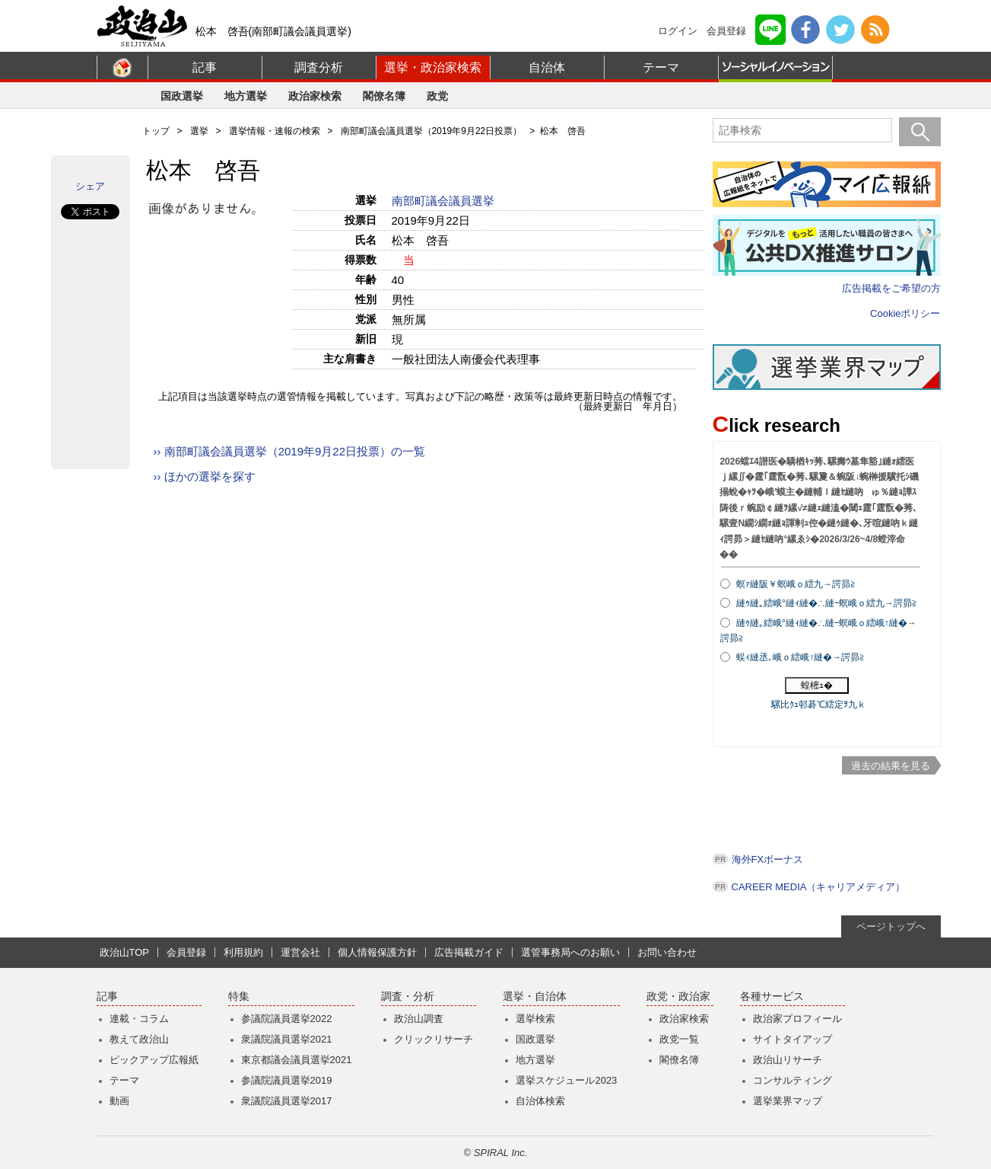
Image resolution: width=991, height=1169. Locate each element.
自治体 (547, 67)
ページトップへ (891, 926)
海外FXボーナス (768, 859)
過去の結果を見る (890, 765)
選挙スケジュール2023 (566, 1080)
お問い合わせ (667, 952)
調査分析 (318, 67)
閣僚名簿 (384, 96)
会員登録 (726, 31)
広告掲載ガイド (468, 952)
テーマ (661, 67)
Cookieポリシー (905, 313)
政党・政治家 (678, 996)
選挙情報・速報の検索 (274, 131)
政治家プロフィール (797, 1019)
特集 (238, 996)
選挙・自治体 (535, 996)
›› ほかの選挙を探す (205, 476)
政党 (437, 96)
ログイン (677, 31)
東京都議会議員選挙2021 (296, 1060)
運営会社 (300, 952)
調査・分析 (407, 996)
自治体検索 (540, 1101)
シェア (90, 186)
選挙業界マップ (787, 1101)
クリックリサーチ (433, 1039)
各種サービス (772, 996)
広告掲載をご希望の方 (891, 288)
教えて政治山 (139, 1039)
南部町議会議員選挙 (444, 200)
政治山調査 (418, 1019)
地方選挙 (245, 96)
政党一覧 (679, 1039)
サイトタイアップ (792, 1039)
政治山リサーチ (787, 1060)
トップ (156, 131)
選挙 (199, 131)
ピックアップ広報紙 (154, 1060)
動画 (119, 1101)
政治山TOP (125, 952)
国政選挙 (181, 96)
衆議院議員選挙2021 (286, 1039)
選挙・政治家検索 (432, 67)
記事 (204, 67)
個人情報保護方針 (377, 952)
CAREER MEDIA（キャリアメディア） (819, 887)
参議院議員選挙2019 (286, 1080)
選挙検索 (535, 1019)
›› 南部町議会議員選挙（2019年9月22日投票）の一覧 (290, 451)
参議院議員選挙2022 (286, 1019)
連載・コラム (139, 1019)
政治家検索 (314, 96)
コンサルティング (792, 1080)
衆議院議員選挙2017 (286, 1101)
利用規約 (243, 952)
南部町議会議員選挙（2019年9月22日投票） (431, 131)
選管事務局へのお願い (570, 952)
